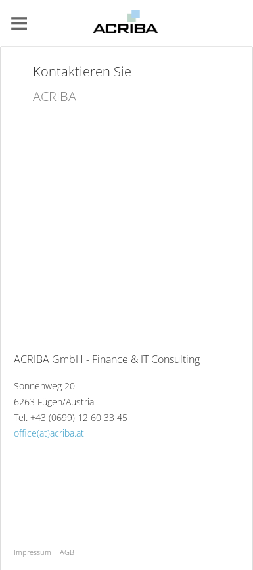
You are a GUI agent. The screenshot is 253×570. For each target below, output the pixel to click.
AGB (67, 552)
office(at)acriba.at (49, 433)
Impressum (32, 552)
